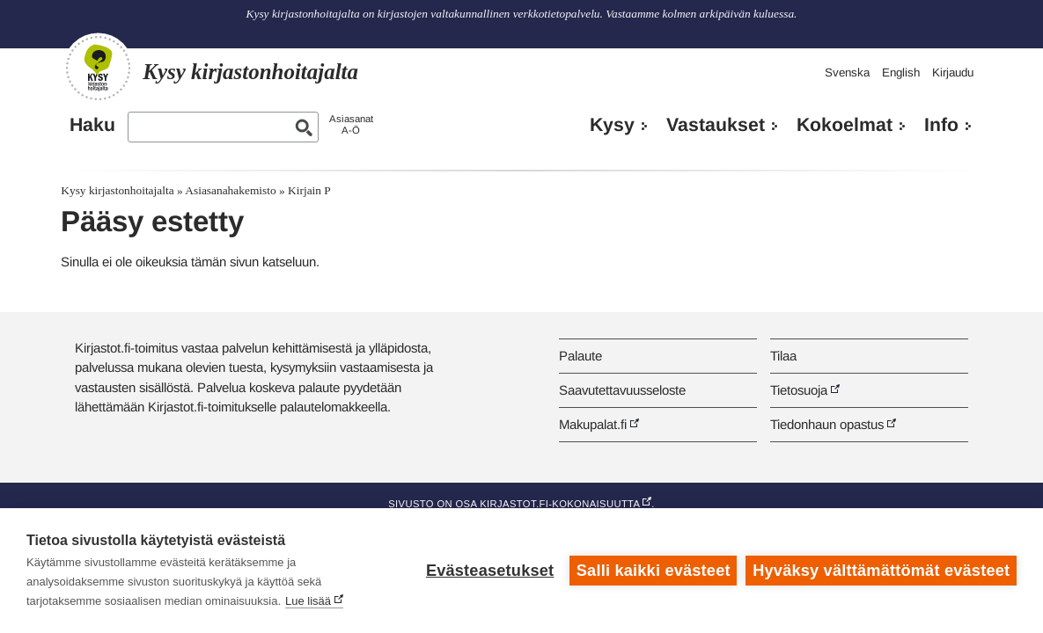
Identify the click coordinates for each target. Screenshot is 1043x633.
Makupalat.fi (593, 424)
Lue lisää (308, 601)
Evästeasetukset (490, 570)
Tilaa (783, 355)
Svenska (847, 72)
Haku (92, 124)
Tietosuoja (798, 389)
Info (941, 124)
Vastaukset (715, 124)
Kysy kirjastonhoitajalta (117, 190)
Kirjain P (309, 190)
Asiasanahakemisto (230, 190)
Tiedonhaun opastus (827, 424)
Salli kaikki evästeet (654, 570)
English (901, 72)
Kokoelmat (844, 124)
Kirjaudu (952, 72)
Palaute (580, 355)
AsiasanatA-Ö (351, 124)
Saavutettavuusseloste (622, 389)
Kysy (612, 124)
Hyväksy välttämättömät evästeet (881, 570)
